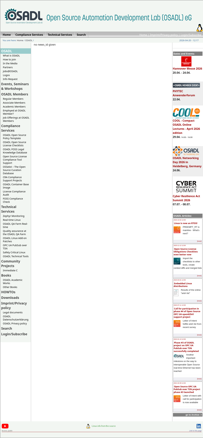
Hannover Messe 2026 (187, 67)
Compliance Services (10, 128)
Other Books (10, 287)
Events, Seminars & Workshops (15, 86)
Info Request (10, 79)
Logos (6, 75)
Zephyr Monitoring (13, 216)
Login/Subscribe (191, 35)
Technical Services (8, 209)
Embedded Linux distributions (183, 285)
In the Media (10, 63)
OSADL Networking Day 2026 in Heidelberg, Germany (187, 160)
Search (6, 328)
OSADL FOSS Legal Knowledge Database (15, 151)
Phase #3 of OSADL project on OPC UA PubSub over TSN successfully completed (186, 347)
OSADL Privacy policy (15, 323)
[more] (199, 241)
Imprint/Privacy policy (164, 35)
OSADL (28, 40)
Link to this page (195, 430)
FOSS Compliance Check (13, 200)
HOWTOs (8, 292)
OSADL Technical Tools (16, 256)
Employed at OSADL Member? (14, 112)
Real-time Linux (12, 219)
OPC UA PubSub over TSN (15, 247)
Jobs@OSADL (10, 71)
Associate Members (14, 102)
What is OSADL (11, 55)
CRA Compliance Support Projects (12, 179)
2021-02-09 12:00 (180, 383)
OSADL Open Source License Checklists (14, 144)
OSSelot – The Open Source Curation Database (14, 170)
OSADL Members (14, 94)
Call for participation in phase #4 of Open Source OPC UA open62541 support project (187, 313)
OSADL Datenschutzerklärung (15, 318)
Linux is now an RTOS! (185, 223)
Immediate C (10, 270)
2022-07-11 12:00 (180, 305)
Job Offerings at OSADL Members (16, 119)
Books (6, 275)
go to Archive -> (194, 415)
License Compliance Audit (14, 193)
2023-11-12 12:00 (180, 245)
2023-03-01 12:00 (180, 280)
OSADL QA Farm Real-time (15, 225)
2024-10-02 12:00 (180, 220)
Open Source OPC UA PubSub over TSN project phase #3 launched (187, 389)
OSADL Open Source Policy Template (14, 136)
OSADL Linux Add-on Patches (15, 239)
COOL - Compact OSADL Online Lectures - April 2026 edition (186, 125)
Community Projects (10, 263)
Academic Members (14, 106)
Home (143, 35)
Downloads (10, 297)
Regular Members (13, 98)
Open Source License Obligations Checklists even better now (186, 251)
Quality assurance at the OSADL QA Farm (14, 232)
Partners (8, 67)
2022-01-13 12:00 (180, 339)
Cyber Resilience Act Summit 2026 (186, 196)
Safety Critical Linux (14, 252)
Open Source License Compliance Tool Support (15, 159)
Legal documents (13, 312)
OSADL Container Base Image (16, 186)
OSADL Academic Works (12, 281)
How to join (9, 59)
